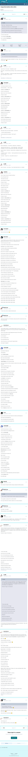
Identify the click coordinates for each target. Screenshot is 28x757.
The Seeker (6, 82)
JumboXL (5, 171)
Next (24, 14)
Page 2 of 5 (14, 14)
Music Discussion (10, 10)
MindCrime (6, 307)
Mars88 (5, 481)
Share (6, 743)
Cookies (16, 753)
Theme (12, 753)
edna (5, 49)
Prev (3, 14)
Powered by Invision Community (14, 755)
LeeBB (5, 65)
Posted (7, 19)
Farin (2, 9)
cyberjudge (6, 347)
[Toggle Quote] (2, 22)
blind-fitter (6, 236)
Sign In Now (14, 737)
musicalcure (6, 325)
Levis (5, 412)
